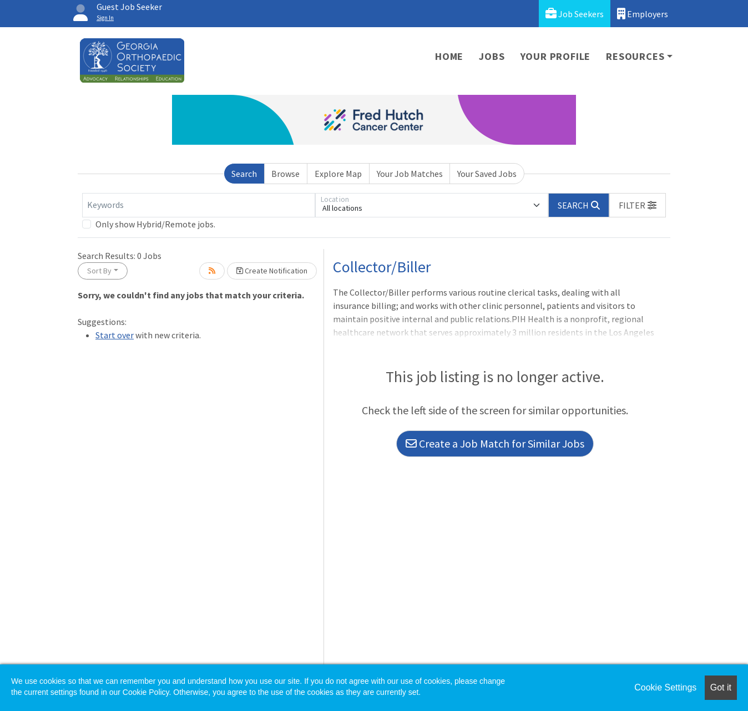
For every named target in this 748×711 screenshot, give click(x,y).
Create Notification (271, 271)
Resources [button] (635, 56)
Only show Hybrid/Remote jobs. (155, 224)
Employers (642, 14)
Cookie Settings (665, 687)
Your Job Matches (410, 173)
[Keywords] (198, 205)
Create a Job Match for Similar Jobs (495, 443)
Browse (285, 173)
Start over (114, 335)
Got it (720, 687)
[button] (637, 205)
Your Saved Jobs (487, 173)
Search (244, 173)
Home (449, 56)
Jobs (491, 56)
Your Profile (555, 56)
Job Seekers (574, 14)
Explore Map (338, 173)
